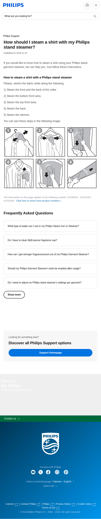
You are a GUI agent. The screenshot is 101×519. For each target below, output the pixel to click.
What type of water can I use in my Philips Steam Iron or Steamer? (43, 226)
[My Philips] (87, 5)
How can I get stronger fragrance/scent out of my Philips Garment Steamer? (48, 254)
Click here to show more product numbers (38, 200)
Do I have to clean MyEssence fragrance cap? (32, 240)
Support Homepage (50, 352)
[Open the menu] (96, 5)
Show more (14, 294)
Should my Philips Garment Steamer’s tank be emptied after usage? (44, 268)
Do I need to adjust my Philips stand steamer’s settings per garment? (44, 282)
